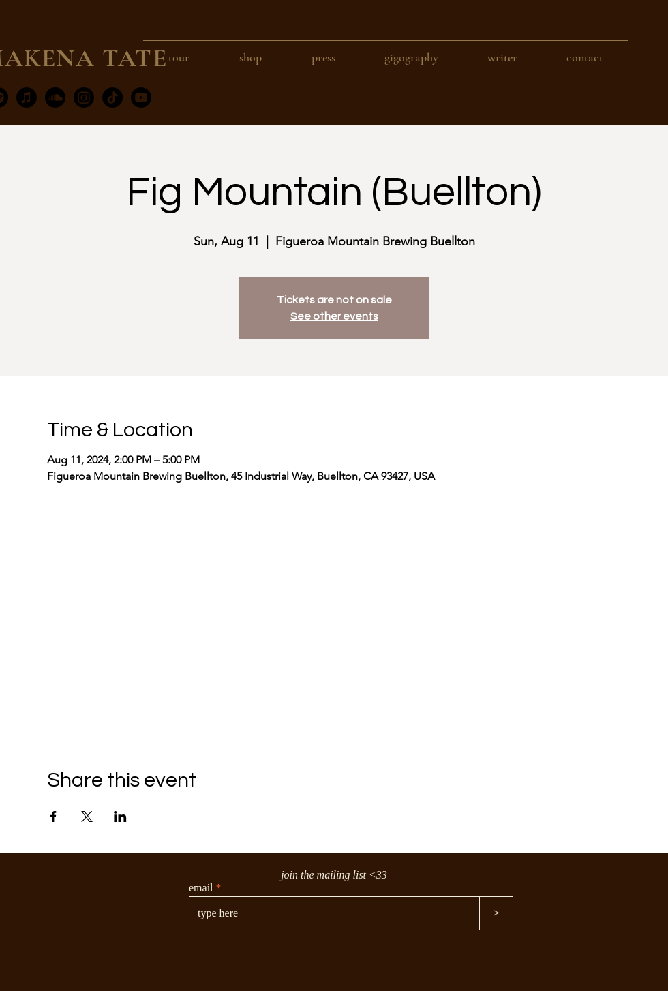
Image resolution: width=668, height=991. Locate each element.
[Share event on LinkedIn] (120, 816)
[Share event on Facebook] (53, 816)
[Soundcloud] (55, 97)
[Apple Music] (26, 97)
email (201, 888)
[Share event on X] (86, 816)
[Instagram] (84, 97)
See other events (334, 316)
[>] (496, 913)
